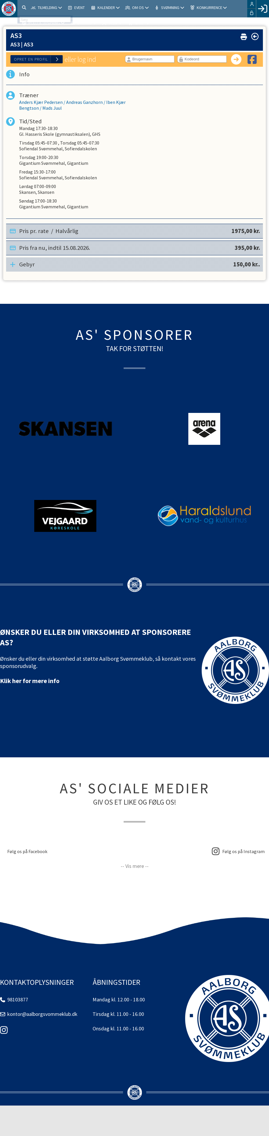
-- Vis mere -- (135, 866)
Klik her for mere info (29, 681)
